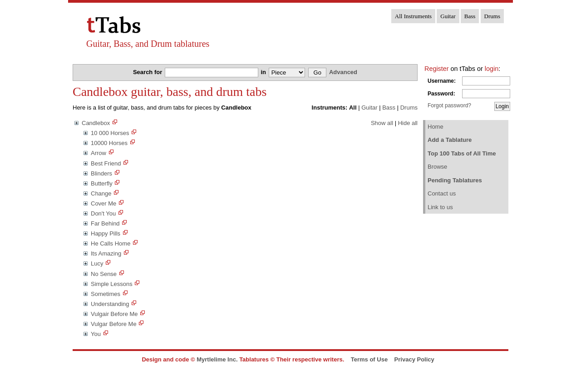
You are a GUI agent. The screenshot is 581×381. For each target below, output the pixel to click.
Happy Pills (105, 233)
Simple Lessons (112, 284)
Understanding (110, 304)
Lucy (97, 263)
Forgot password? (449, 105)
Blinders (101, 173)
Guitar (447, 16)
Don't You (103, 213)
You (96, 334)
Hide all (408, 123)
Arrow (98, 153)
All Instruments (413, 16)
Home (435, 126)
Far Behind (105, 223)
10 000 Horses (110, 133)
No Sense (104, 274)
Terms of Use (369, 359)
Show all (382, 123)
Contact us (442, 193)
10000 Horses (109, 143)
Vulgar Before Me (114, 324)
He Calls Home (110, 243)
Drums (492, 16)
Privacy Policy (414, 359)
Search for (148, 72)
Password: (441, 93)
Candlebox (96, 123)
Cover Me (103, 203)
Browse (437, 166)
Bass (470, 16)
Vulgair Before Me (114, 314)
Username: (442, 81)
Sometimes (105, 294)
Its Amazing (106, 253)
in (264, 72)
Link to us (440, 207)
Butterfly (102, 183)
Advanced (343, 72)
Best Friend (106, 163)
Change (101, 193)
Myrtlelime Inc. (217, 359)
